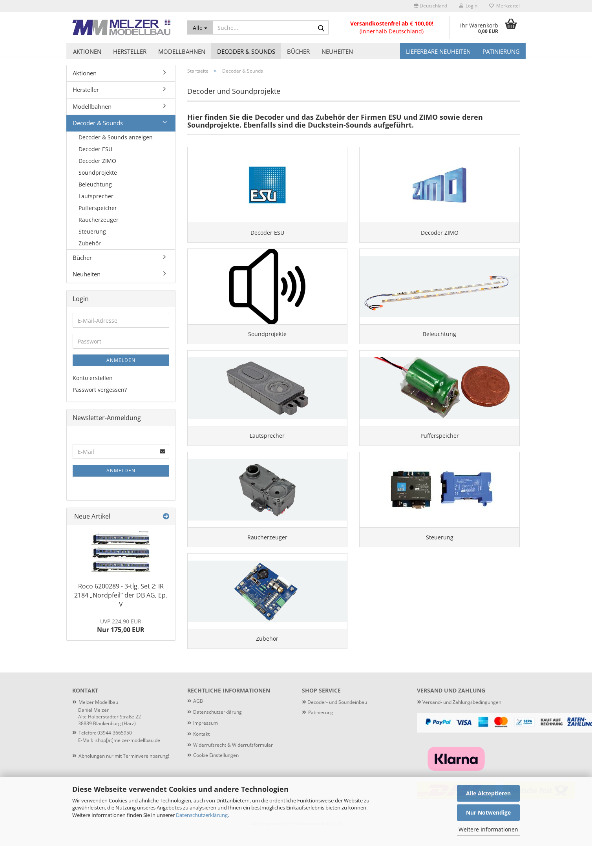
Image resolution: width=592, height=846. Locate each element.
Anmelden (120, 360)
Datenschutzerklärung (202, 815)
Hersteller (129, 51)
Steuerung (92, 231)
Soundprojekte (98, 172)
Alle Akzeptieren (488, 793)
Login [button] (468, 5)
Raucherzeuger (99, 219)
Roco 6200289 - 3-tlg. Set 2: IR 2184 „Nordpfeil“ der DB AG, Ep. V (120, 595)
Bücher (298, 51)
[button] (430, 6)
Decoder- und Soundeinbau (336, 714)
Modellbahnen (181, 51)
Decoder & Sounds (246, 51)
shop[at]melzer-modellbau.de (127, 752)
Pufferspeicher (98, 208)
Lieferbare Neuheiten (438, 51)
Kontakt (201, 746)
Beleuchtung (95, 184)
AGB (198, 713)
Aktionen (87, 51)
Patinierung (501, 51)
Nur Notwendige (488, 812)
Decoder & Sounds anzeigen (116, 137)
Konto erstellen (93, 378)
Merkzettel (504, 5)
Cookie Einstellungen (216, 767)
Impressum (205, 735)
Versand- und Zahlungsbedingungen (459, 714)
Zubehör (90, 243)
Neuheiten (337, 51)
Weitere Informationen (488, 829)
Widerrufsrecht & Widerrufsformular (233, 757)
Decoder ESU (95, 149)
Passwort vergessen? (100, 389)
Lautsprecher (96, 196)
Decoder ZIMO (97, 160)
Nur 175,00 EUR (120, 626)
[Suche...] (200, 27)
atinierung (322, 724)
